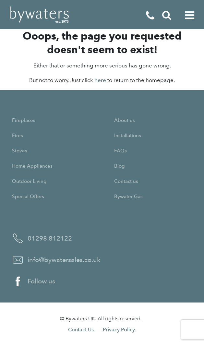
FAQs (120, 151)
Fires (17, 135)
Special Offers (28, 196)
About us (124, 120)
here (100, 80)
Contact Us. (81, 329)
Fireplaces (23, 120)
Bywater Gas (128, 196)
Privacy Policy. (119, 329)
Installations (127, 135)
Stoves (19, 151)
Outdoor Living (29, 181)
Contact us (126, 181)
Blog (119, 166)
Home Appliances (32, 166)
